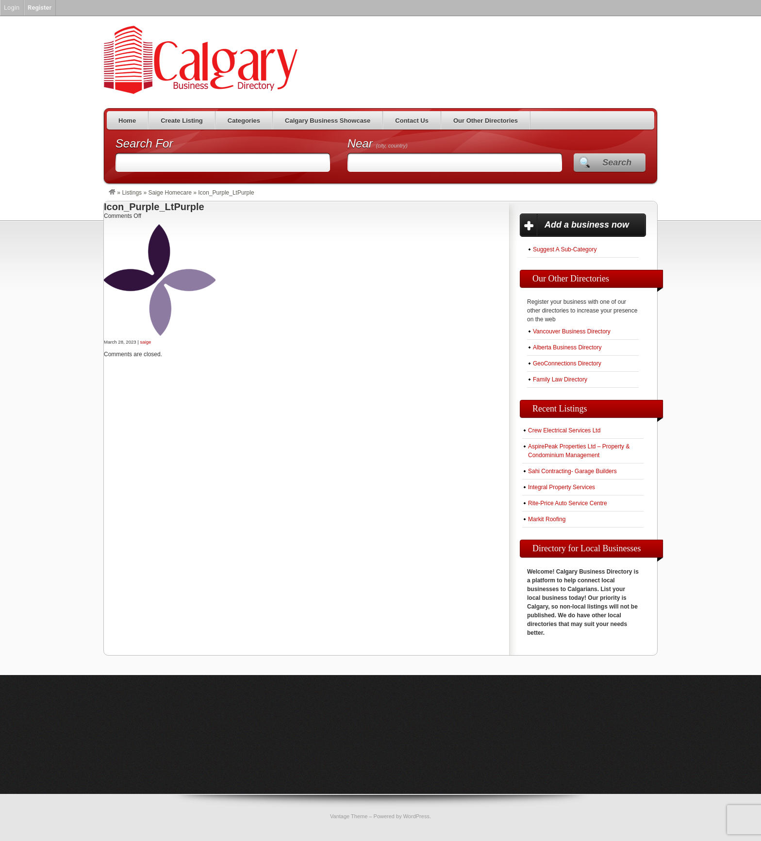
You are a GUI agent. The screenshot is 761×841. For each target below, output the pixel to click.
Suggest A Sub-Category (564, 249)
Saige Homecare (169, 192)
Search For (144, 143)
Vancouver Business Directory (572, 331)
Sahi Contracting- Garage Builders (572, 471)
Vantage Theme (348, 816)
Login (11, 7)
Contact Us (412, 120)
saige (145, 342)
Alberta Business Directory (567, 347)
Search (616, 162)
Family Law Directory (560, 379)
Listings (132, 192)
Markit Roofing (546, 519)
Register (39, 7)
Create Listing (182, 120)
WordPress (416, 816)
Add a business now (587, 225)
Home (127, 120)
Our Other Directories (485, 120)
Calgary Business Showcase (327, 120)
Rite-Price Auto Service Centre (567, 503)
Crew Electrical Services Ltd (564, 430)
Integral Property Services (561, 487)
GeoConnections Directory (567, 363)
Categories (244, 120)
